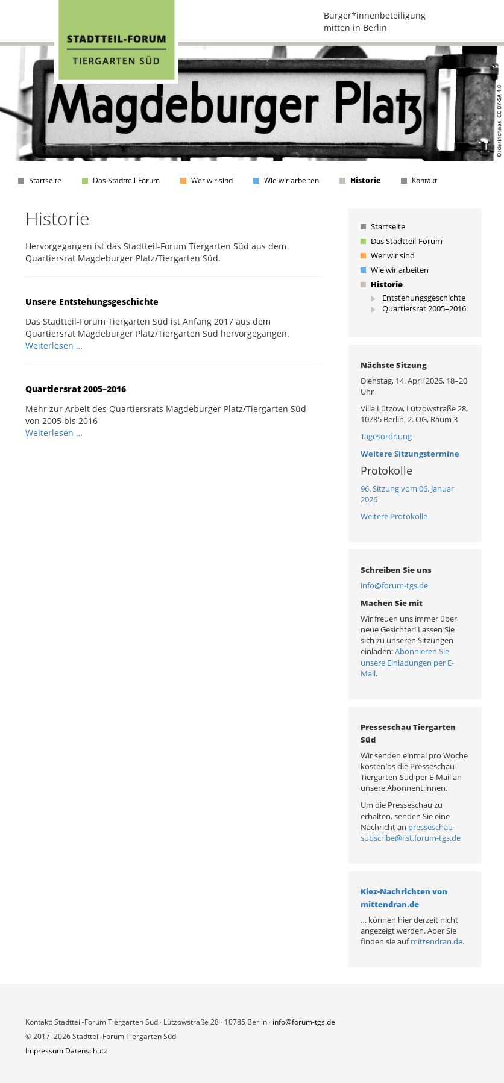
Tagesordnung (386, 436)
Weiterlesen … (54, 345)
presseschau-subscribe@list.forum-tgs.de (411, 832)
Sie (444, 651)
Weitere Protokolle (394, 516)
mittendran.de (436, 941)
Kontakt (424, 180)
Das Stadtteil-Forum (126, 180)
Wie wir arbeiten (291, 180)
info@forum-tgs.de (394, 585)
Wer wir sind (212, 180)
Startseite (45, 180)
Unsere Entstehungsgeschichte (92, 301)
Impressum (44, 1051)
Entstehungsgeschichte (423, 297)
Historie (365, 180)
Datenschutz (86, 1051)
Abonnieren (417, 651)
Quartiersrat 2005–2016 (75, 389)
